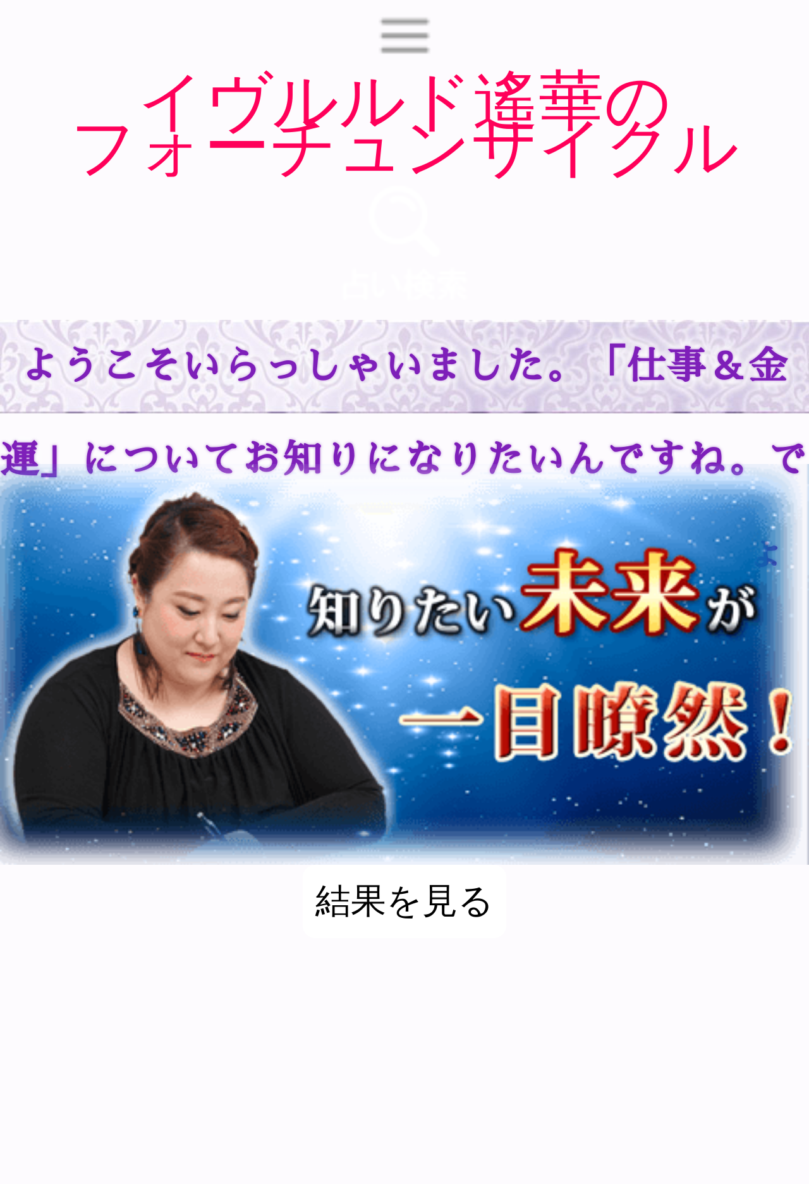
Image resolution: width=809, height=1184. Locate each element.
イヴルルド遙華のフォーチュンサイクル (404, 122)
